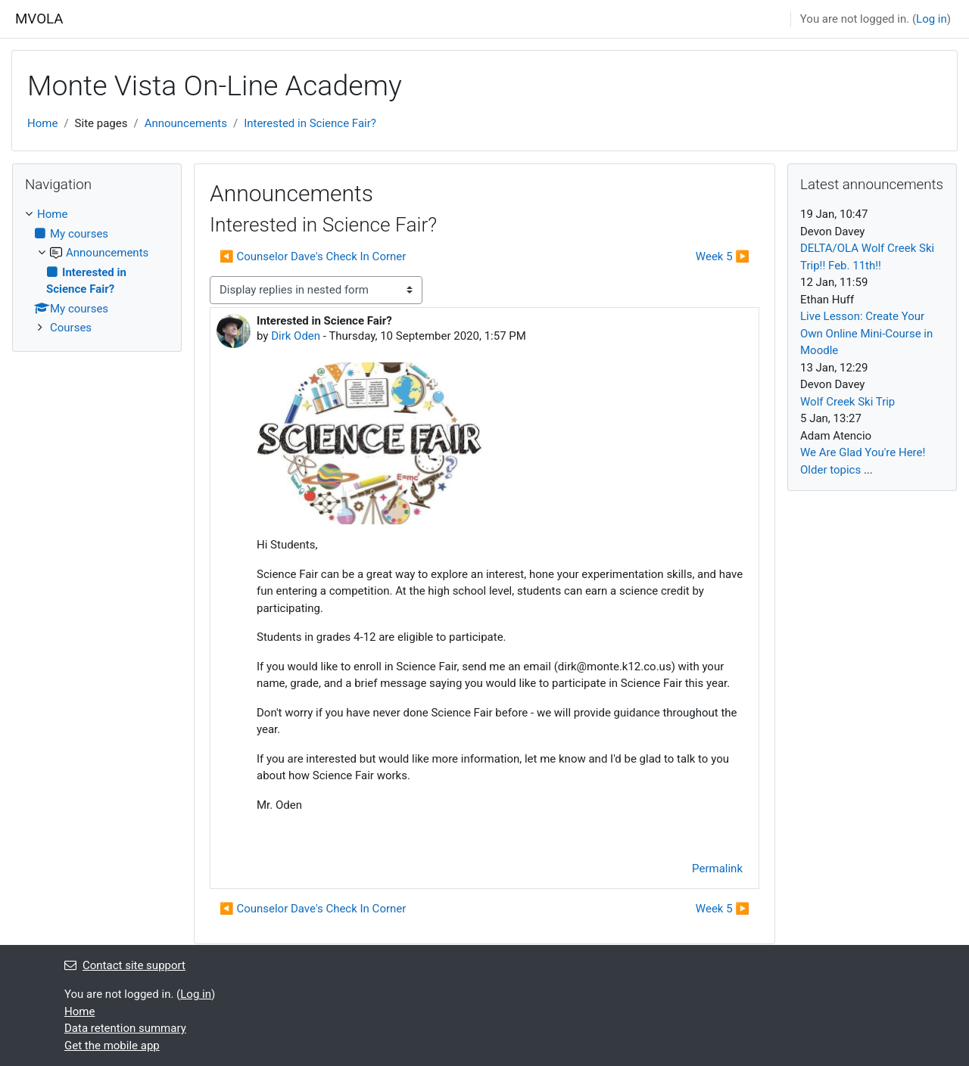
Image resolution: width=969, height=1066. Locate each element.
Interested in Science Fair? (310, 123)
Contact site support (124, 965)
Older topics (830, 470)
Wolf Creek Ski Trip (847, 402)
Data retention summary (125, 1028)
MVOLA (39, 19)
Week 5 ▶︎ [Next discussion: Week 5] (722, 256)
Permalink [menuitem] (717, 868)
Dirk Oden (295, 336)
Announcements (186, 123)
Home (42, 123)
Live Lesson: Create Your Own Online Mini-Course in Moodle (866, 333)
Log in (931, 19)
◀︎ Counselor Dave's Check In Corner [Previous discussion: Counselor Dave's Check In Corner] (313, 256)
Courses (71, 327)
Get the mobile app (112, 1045)
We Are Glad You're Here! (862, 452)
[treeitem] (97, 271)
